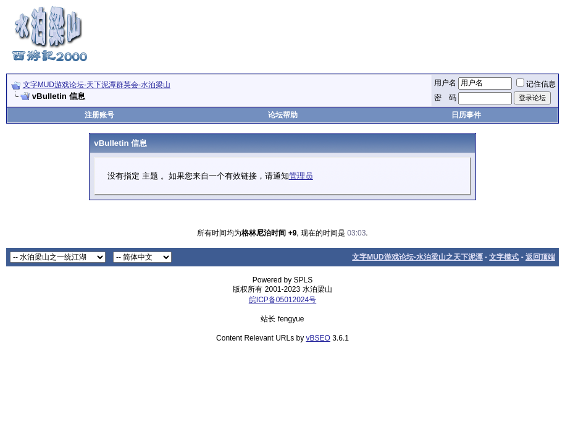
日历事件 (466, 115)
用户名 (445, 82)
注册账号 (99, 115)
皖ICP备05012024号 (282, 299)
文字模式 (504, 257)
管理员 (301, 175)
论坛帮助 (283, 115)
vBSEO (318, 338)
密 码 (445, 97)
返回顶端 (540, 257)
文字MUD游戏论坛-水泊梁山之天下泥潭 (417, 257)
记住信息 (536, 84)
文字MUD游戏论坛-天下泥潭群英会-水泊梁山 (96, 84)
